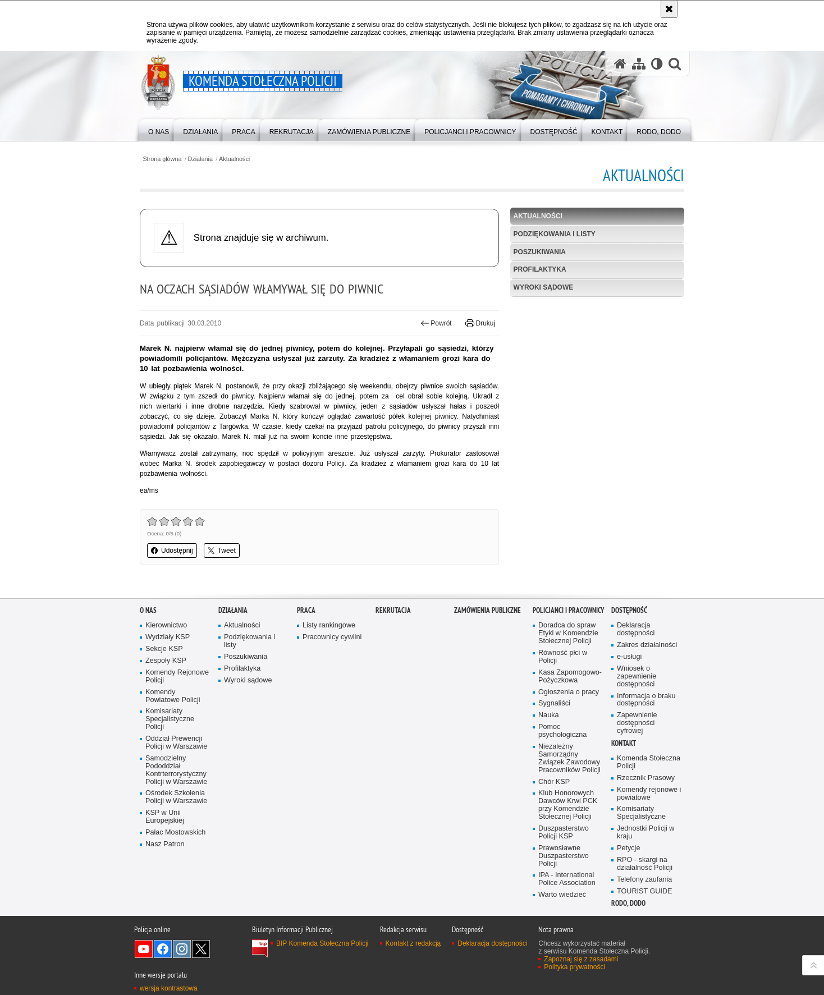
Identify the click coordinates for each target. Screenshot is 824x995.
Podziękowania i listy (555, 234)
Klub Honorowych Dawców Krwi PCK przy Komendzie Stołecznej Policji (567, 841)
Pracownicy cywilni (332, 673)
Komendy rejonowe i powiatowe (649, 829)
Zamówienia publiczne (487, 646)
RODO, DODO (628, 939)
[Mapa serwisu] (639, 64)
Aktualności (234, 159)
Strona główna (162, 159)
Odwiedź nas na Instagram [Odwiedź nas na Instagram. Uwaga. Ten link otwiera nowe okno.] (182, 984)
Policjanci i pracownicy (568, 646)
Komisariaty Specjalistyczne (641, 848)
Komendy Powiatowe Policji (172, 731)
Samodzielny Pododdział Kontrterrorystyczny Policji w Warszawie (176, 805)
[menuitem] (158, 129)
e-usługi (629, 692)
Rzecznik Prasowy (646, 813)
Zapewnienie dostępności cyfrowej (637, 759)
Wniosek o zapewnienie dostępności (636, 711)
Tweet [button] (222, 550)
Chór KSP (554, 817)
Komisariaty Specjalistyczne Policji (169, 755)
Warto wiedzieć (562, 930)
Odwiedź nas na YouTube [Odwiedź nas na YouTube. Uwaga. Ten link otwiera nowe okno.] (144, 984)
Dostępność (629, 646)
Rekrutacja (393, 646)
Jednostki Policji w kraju (645, 868)
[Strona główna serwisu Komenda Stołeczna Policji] (620, 64)
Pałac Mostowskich (175, 868)
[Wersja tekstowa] (657, 64)
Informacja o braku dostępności (646, 735)
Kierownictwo (166, 661)
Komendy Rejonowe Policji (177, 711)
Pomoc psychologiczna (562, 766)
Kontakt (623, 778)
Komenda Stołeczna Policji (648, 797)
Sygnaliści (554, 739)
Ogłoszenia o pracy (568, 727)
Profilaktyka (540, 269)
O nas (148, 646)
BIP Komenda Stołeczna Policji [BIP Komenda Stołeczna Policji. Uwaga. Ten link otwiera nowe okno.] (322, 979)
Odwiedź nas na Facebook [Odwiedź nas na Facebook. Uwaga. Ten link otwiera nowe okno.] (163, 984)
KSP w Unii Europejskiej (164, 852)
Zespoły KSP (165, 696)
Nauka (548, 751)
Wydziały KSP (167, 673)
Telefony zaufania (644, 915)
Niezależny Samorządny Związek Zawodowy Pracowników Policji (569, 793)
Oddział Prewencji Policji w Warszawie (176, 778)
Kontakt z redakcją (413, 979)
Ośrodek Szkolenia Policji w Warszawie (176, 833)
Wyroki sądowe (544, 287)
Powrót (436, 323)
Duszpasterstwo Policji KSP (563, 867)
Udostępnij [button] (172, 550)
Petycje (628, 883)
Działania (200, 159)
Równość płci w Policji (562, 692)
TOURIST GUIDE (644, 926)
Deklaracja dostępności (635, 665)
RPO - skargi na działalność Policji (644, 899)
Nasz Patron (164, 879)
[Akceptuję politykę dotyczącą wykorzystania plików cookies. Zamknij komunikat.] (669, 9)
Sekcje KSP (164, 684)
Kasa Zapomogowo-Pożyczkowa (570, 711)
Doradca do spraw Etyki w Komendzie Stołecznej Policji (568, 669)
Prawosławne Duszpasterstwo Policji (563, 891)
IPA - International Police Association (567, 915)
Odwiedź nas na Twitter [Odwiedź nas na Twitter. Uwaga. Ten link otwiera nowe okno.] (201, 984)
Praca (306, 646)
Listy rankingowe (329, 661)
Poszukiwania (540, 252)
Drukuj (480, 323)
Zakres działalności (647, 680)
